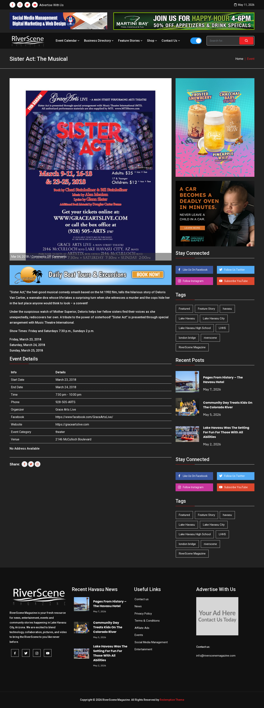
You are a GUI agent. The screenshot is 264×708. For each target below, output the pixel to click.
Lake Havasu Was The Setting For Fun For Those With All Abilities (226, 432)
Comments (49, 256)
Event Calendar (68, 40)
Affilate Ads (142, 628)
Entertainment (143, 649)
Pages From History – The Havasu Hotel (223, 379)
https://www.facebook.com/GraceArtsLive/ (84, 417)
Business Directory (99, 40)
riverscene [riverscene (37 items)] (210, 337)
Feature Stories (130, 40)
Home (239, 59)
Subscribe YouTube (236, 281)
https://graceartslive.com (72, 424)
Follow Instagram (193, 281)
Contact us (142, 599)
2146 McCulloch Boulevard (73, 439)
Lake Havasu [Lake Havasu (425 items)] (187, 318)
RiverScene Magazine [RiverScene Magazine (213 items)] (192, 347)
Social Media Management (151, 642)
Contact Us (171, 40)
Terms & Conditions (147, 620)
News (138, 606)
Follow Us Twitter (234, 269)
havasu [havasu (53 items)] (227, 308)
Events (139, 635)
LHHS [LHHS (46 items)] (222, 328)
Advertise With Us (51, 5)
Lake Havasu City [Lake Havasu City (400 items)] (214, 318)
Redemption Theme (172, 699)
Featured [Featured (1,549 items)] (184, 308)
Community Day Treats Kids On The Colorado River (227, 404)
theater (60, 432)
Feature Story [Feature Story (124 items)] (206, 308)
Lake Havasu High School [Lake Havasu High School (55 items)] (195, 328)
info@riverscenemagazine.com (215, 655)
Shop (152, 40)
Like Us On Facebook (195, 269)
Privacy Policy (143, 613)
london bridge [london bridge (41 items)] (187, 337)
